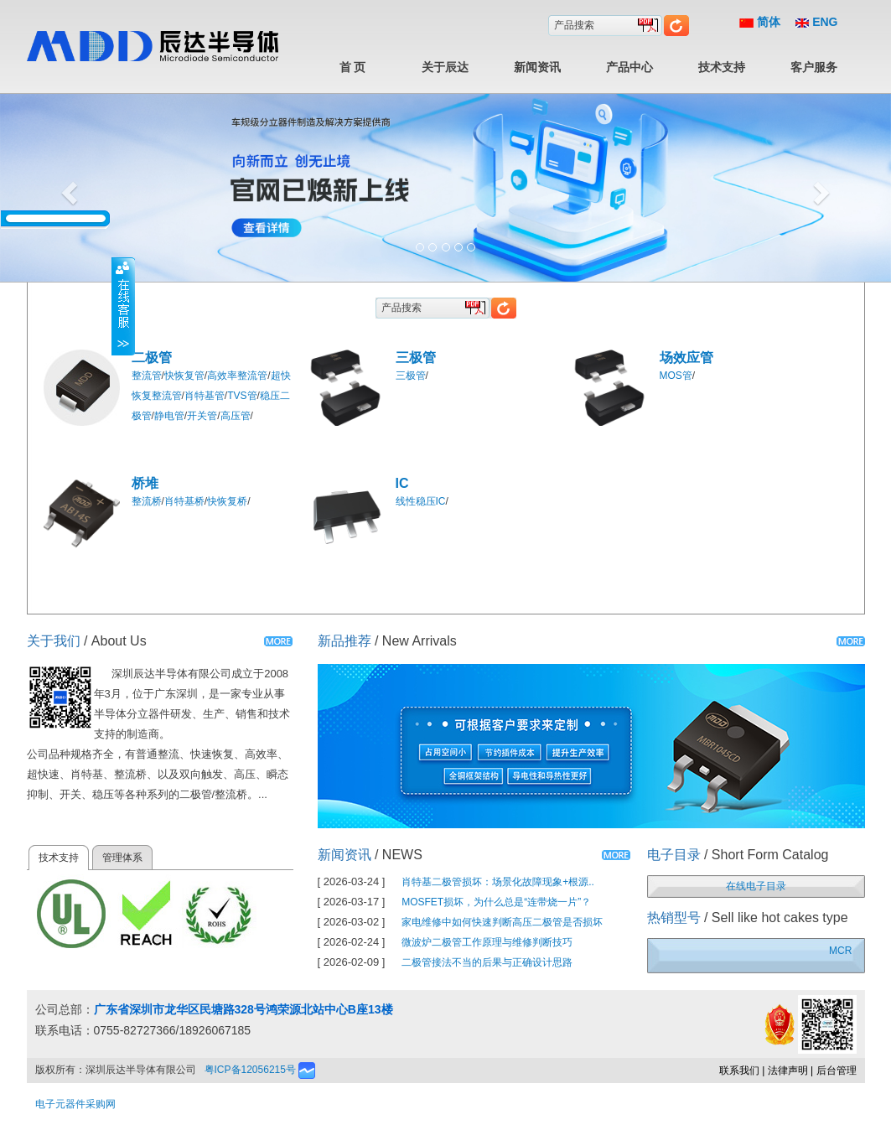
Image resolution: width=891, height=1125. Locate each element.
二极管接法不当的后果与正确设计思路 (486, 962)
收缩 (123, 306)
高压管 (235, 416)
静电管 (169, 416)
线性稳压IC (421, 501)
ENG (816, 22)
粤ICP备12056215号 (250, 1070)
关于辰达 (445, 67)
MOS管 (676, 375)
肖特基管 (204, 396)
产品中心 (629, 67)
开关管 (202, 416)
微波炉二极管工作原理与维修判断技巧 (486, 942)
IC (402, 483)
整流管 (147, 375)
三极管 (416, 357)
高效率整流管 (237, 375)
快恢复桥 (227, 501)
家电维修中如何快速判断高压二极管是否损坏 (502, 922)
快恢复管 (184, 375)
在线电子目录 (756, 886)
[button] (66, 188)
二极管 (152, 357)
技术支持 (721, 67)
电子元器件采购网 (75, 1104)
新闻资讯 (537, 67)
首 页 (352, 67)
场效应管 (686, 357)
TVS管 (241, 396)
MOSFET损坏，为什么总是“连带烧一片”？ (496, 902)
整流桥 (147, 501)
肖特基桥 (184, 501)
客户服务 (813, 67)
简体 (759, 22)
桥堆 (145, 483)
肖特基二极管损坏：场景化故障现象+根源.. (497, 882)
